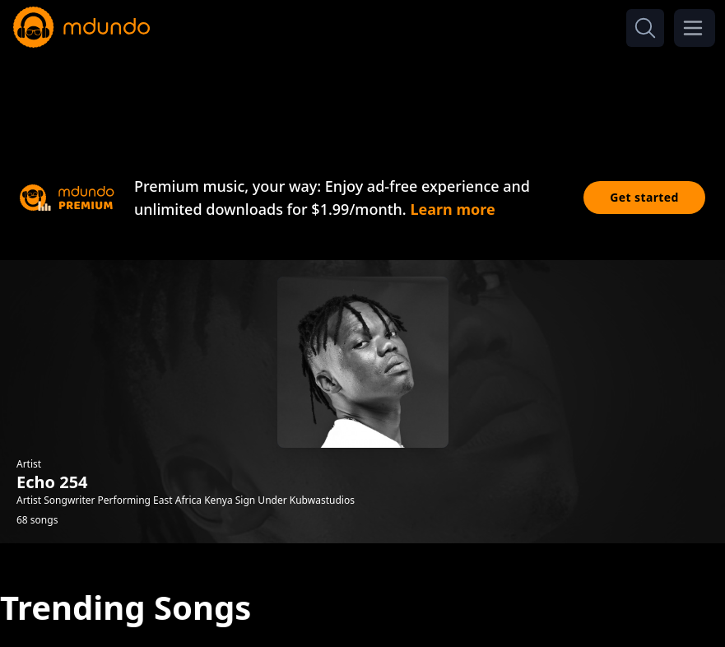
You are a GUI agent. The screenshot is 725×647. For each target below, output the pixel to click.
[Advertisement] (363, 97)
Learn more (452, 209)
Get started (644, 197)
